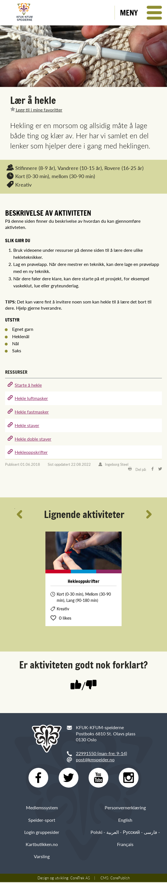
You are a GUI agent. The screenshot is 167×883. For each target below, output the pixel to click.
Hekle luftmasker (31, 398)
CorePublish (120, 878)
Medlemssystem (42, 808)
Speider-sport (41, 820)
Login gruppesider (41, 832)
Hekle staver (27, 425)
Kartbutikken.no (42, 845)
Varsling (42, 857)
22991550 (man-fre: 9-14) (101, 753)
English (125, 820)
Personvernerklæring (125, 808)
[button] (141, 12)
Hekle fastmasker (32, 411)
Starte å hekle (28, 385)
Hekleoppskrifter (31, 452)
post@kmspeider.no (95, 759)
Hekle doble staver (33, 439)
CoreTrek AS (80, 878)
